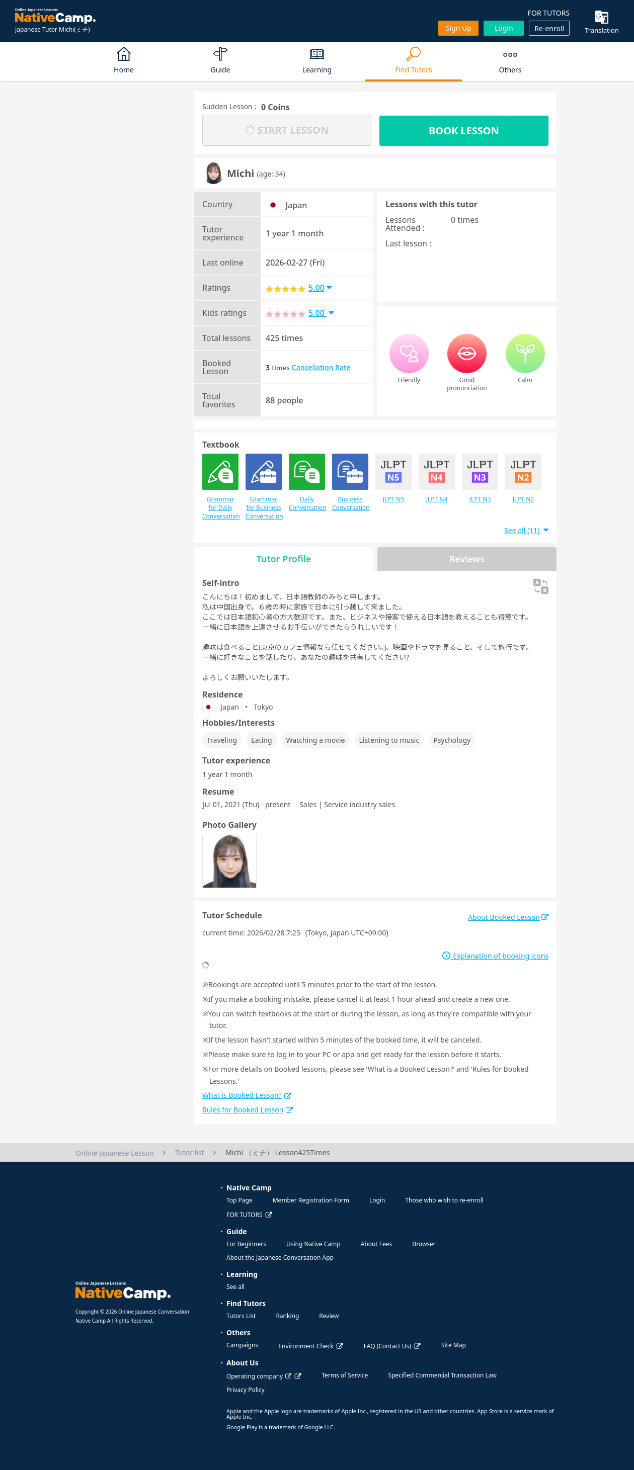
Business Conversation (350, 483)
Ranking (287, 1316)
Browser (423, 1244)
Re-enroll (549, 28)
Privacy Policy (245, 1390)
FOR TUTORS (549, 13)
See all (235, 1286)
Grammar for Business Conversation (264, 487)
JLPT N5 (393, 478)
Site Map (453, 1345)
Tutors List (241, 1316)
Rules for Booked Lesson (247, 1109)
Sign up (458, 28)
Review (329, 1316)
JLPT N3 (480, 478)
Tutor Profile (284, 559)
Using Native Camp (313, 1244)
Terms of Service (345, 1375)
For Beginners (246, 1244)
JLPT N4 (437, 478)
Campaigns (242, 1345)
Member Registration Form (311, 1200)
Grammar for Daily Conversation (220, 487)
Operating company (258, 1376)
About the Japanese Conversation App (280, 1257)
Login (504, 28)
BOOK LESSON (464, 130)
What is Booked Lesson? (246, 1095)
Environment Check (305, 1346)
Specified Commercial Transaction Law (442, 1375)
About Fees (376, 1244)
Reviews (467, 559)
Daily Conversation (307, 483)
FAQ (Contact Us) (387, 1346)
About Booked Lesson (508, 917)
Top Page (239, 1200)
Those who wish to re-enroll (444, 1200)
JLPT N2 (523, 478)
